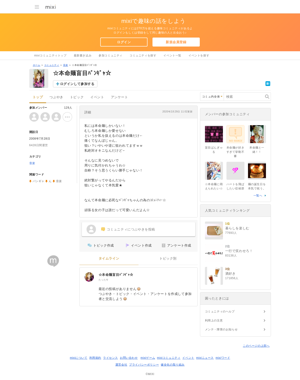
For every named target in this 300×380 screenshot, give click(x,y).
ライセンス (110, 357)
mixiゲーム (148, 357)
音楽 (65, 65)
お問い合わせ (129, 357)
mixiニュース (205, 357)
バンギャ (38, 181)
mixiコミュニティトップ (50, 55)
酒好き (230, 273)
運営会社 (121, 364)
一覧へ (257, 195)
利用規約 (95, 357)
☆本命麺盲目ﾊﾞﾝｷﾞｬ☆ (116, 275)
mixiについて (78, 357)
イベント (97, 97)
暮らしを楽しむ (237, 228)
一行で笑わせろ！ (239, 251)
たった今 (104, 279)
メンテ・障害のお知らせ (221, 329)
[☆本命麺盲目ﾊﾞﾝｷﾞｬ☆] (89, 277)
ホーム (36, 65)
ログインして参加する (77, 84)
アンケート (119, 97)
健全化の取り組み (173, 364)
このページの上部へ (256, 345)
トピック (77, 97)
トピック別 (168, 258)
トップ (38, 97)
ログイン (124, 42)
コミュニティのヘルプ (220, 311)
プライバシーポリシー (144, 364)
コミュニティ (51, 65)
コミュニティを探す (143, 55)
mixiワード (223, 357)
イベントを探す (198, 55)
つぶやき (56, 97)
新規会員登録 (176, 42)
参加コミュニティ (110, 55)
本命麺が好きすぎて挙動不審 (235, 152)
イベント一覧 (172, 55)
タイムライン (109, 258)
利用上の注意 (214, 320)
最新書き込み (83, 55)
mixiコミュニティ (168, 357)
